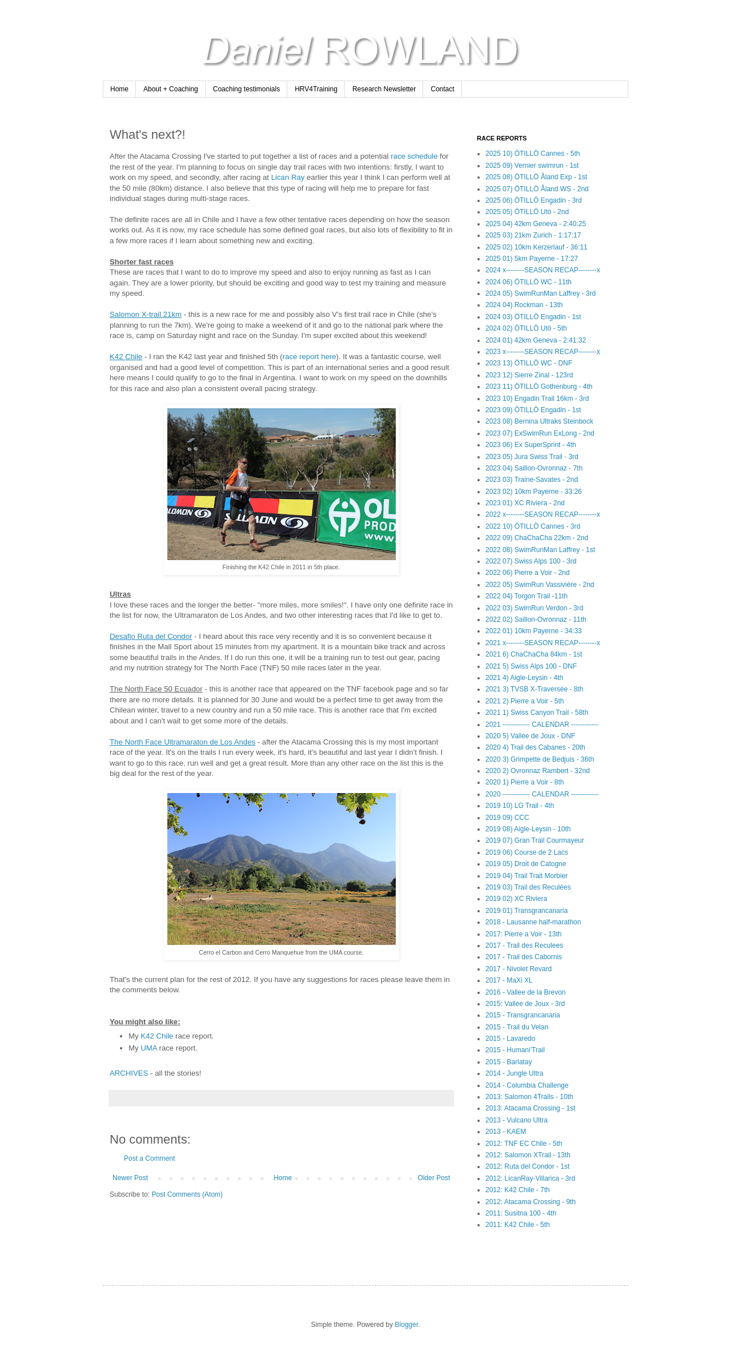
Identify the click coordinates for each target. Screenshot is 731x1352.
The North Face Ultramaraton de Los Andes (182, 742)
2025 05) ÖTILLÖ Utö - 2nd (527, 212)
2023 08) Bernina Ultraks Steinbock (539, 421)
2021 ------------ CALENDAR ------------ (542, 725)
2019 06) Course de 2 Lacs (526, 852)
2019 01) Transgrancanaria (526, 911)
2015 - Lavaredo (510, 1039)
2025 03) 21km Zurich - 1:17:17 (533, 235)
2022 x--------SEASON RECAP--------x (542, 514)
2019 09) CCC (507, 818)
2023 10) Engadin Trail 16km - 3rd (537, 399)
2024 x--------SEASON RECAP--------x (542, 270)
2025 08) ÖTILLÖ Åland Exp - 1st (536, 177)
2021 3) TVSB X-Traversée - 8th (534, 689)
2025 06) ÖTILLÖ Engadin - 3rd (533, 200)
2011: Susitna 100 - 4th (520, 1213)
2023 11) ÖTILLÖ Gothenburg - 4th (538, 387)
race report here (309, 356)
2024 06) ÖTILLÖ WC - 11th (528, 282)
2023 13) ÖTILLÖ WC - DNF (528, 363)
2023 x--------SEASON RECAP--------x (542, 352)
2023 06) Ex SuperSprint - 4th (530, 445)
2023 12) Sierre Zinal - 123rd (529, 375)
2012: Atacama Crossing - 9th (530, 1202)
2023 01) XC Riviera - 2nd (525, 503)
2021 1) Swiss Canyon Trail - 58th (536, 713)
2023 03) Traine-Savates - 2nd (531, 480)
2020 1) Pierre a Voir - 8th (524, 782)
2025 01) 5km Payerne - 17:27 (531, 259)
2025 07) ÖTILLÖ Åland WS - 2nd (537, 189)
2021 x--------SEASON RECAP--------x (542, 643)
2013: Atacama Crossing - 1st (530, 1108)
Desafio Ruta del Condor (151, 636)
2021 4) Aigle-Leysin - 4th (524, 678)
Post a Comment (149, 1158)
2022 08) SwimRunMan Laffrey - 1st (540, 550)
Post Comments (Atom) (187, 1194)
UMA (148, 1048)
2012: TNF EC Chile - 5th (524, 1144)
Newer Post (130, 1178)
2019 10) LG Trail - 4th (519, 806)
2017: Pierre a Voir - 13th (523, 934)
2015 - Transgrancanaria (522, 1015)
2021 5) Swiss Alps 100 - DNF (531, 666)
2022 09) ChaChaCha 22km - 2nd (536, 538)
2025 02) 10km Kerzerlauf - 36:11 (536, 247)
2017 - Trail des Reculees (524, 945)
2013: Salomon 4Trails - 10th (529, 1097)
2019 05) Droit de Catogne (525, 864)
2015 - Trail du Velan (516, 1027)
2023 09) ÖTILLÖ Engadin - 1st (533, 410)
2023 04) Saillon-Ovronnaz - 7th (534, 468)
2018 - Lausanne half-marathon (533, 922)
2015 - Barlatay (508, 1062)
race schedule (414, 156)
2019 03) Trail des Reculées (528, 887)
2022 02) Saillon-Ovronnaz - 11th (536, 619)
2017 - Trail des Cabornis (523, 957)
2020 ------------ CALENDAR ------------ (542, 794)
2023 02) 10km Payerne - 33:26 (533, 492)
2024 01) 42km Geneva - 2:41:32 (535, 340)
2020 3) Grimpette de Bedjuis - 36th (539, 759)
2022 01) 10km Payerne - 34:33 (533, 631)
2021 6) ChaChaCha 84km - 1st (533, 654)
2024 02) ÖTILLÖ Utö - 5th (526, 328)
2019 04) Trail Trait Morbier (526, 876)
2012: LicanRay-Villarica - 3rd (530, 1178)
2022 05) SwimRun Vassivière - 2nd (540, 585)
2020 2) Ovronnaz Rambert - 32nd (537, 771)
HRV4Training (316, 89)
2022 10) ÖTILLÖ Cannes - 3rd (532, 526)
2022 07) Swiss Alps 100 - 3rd (530, 561)
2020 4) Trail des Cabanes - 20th (535, 747)
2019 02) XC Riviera (516, 899)
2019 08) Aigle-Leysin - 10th (528, 829)
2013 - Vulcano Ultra (516, 1120)
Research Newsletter (384, 89)
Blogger (406, 1325)
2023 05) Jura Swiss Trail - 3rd (532, 457)
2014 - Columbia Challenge (526, 1085)
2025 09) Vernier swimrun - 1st (532, 166)
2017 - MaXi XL (509, 980)
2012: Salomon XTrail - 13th (528, 1155)
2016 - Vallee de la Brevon (525, 992)
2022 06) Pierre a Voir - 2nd (527, 573)
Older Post (433, 1178)
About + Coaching (170, 89)
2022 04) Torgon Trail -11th (526, 596)
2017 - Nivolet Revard (518, 969)
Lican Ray (288, 177)
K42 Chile (126, 356)
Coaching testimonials (246, 89)
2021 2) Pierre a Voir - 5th (524, 701)
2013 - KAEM (505, 1132)
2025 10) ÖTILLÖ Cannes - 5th (532, 154)
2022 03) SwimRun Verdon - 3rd (534, 608)
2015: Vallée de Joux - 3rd (525, 1004)
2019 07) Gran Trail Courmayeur (534, 840)
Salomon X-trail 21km (146, 314)
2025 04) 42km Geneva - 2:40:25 (535, 224)
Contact (442, 89)
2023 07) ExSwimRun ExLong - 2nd (540, 433)
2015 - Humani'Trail (515, 1050)
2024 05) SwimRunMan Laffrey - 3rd (540, 293)
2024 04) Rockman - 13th (524, 305)
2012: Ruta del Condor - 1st (527, 1166)
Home (119, 89)
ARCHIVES (129, 1073)
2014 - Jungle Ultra (514, 1073)
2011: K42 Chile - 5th (517, 1225)
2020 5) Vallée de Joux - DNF (530, 736)
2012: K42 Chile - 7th (517, 1190)
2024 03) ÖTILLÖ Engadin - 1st (533, 317)
